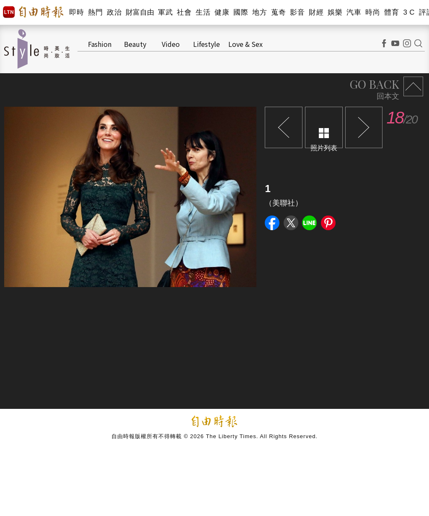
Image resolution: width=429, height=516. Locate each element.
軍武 (165, 12)
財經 (316, 12)
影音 (297, 12)
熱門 (95, 12)
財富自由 (140, 12)
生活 (203, 12)
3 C (409, 12)
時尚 (372, 12)
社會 (184, 12)
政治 (114, 12)
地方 (259, 12)
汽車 (353, 12)
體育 (391, 12)
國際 (240, 12)
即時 (76, 12)
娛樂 (335, 12)
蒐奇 (278, 12)
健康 (221, 12)
